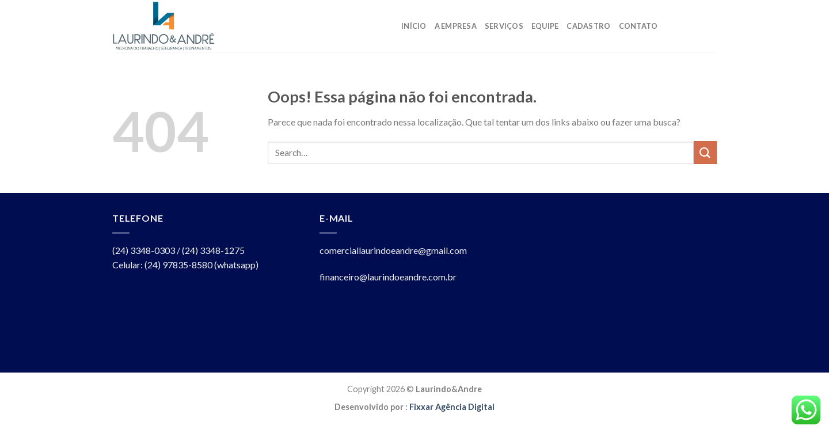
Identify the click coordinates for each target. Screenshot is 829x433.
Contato (638, 26)
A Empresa (456, 26)
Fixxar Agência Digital (452, 407)
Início (414, 26)
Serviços (504, 26)
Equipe (545, 26)
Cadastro (588, 26)
